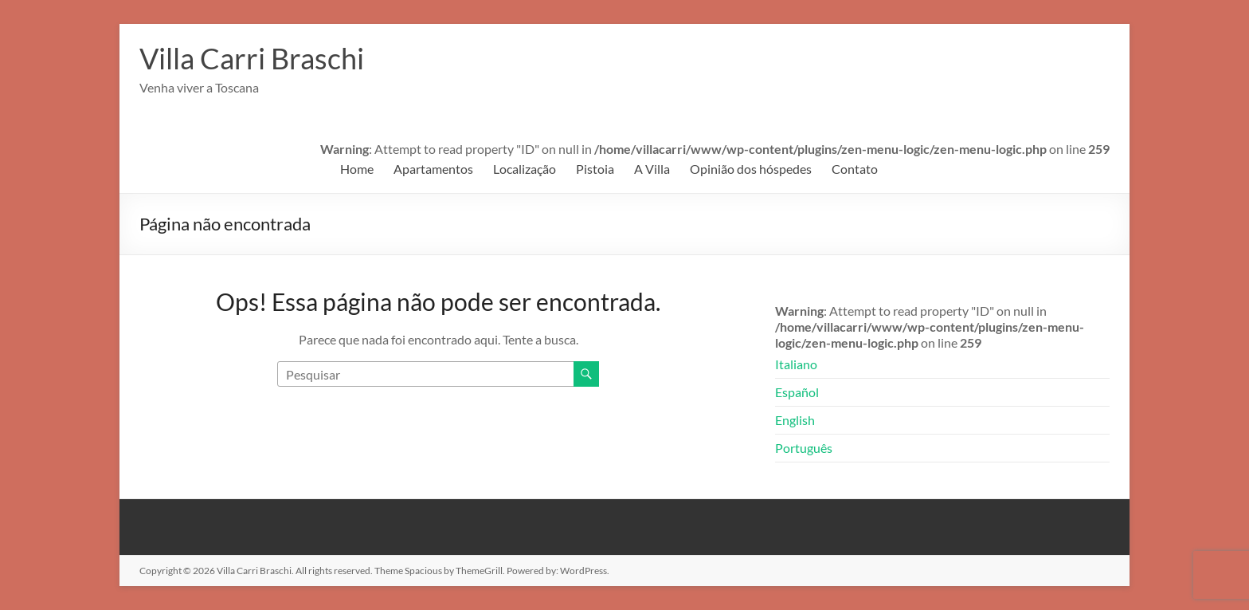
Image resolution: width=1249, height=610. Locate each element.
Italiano (796, 364)
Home (357, 168)
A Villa (652, 168)
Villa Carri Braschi (251, 58)
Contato (855, 168)
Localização (524, 168)
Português (803, 447)
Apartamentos (433, 168)
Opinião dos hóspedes (751, 168)
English (795, 419)
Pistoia (595, 168)
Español (797, 391)
